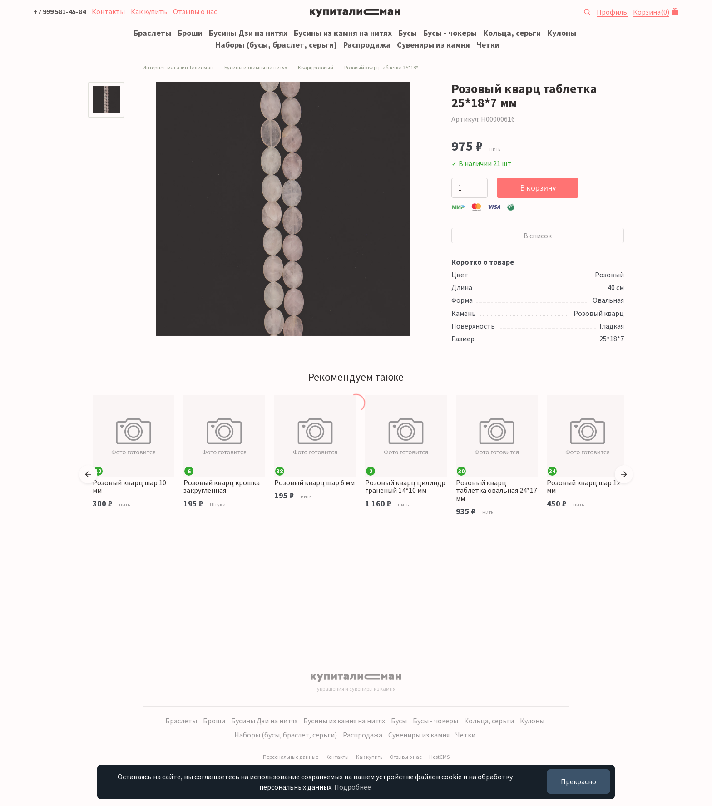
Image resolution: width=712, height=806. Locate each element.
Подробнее (352, 786)
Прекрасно (578, 781)
